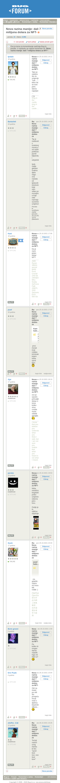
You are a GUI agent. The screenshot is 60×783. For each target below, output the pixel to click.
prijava (5, 20)
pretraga (12, 22)
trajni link (48, 114)
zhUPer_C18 (13, 723)
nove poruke (45, 20)
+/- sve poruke (19, 42)
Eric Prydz (12, 673)
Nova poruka (47, 28)
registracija (14, 20)
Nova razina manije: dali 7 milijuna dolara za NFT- (30, 49)
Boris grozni (13, 629)
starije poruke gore (46, 42)
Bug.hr (6, 777)
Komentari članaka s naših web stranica (23, 778)
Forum (13, 777)
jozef (10, 310)
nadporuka (47, 373)
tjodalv (11, 57)
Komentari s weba (26, 777)
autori (5, 22)
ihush (10, 543)
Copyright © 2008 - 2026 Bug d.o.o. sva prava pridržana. (30, 782)
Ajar (10, 379)
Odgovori (46, 60)
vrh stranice (52, 777)
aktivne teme (24, 20)
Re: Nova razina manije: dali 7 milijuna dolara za (35, 129)
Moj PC (10, 302)
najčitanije (34, 20)
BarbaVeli (12, 122)
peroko (11, 473)
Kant (10, 234)
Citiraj (46, 63)
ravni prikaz (32, 42)
